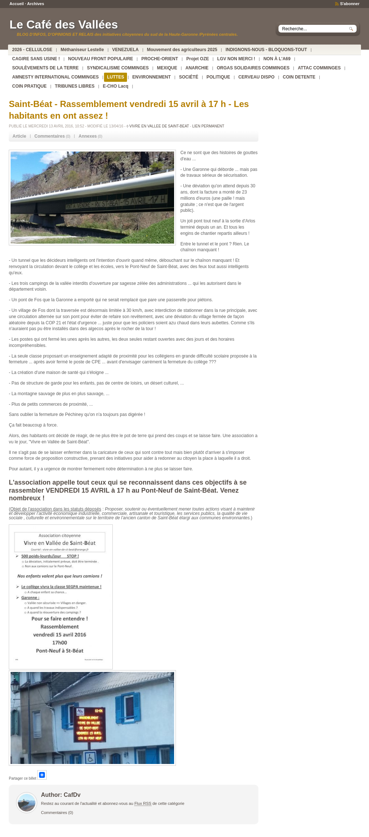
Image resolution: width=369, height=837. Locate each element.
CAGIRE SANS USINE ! (36, 58)
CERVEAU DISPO (256, 77)
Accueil (16, 3)
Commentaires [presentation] (49, 136)
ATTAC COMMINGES (319, 67)
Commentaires (54, 812)
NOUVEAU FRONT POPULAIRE (100, 58)
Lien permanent (208, 126)
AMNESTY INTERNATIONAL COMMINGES (55, 77)
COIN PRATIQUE (29, 86)
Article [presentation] (19, 136)
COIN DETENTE (299, 77)
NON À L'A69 (277, 58)
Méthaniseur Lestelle (82, 49)
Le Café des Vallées (63, 24)
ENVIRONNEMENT (151, 77)
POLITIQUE (218, 77)
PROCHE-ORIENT (159, 58)
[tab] (19, 136)
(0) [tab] (52, 136)
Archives (35, 3)
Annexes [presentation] (87, 136)
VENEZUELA (125, 49)
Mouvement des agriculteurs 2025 (182, 49)
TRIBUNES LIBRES (75, 86)
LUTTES (115, 77)
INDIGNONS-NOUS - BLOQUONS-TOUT (266, 49)
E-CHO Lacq (115, 86)
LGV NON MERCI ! (236, 58)
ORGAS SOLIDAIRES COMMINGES (253, 67)
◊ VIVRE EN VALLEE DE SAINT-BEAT (158, 126)
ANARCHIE (196, 67)
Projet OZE (197, 58)
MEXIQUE (167, 67)
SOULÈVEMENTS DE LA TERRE (45, 67)
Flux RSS (142, 803)
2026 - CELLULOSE (32, 49)
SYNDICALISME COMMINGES (118, 67)
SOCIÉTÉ (188, 77)
